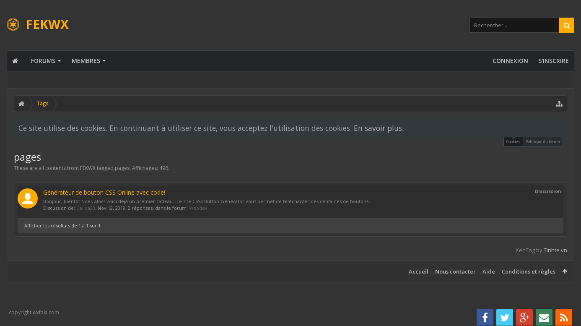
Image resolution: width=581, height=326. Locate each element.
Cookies (513, 140)
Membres (86, 61)
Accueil (418, 271)
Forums (43, 61)
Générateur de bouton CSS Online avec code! (104, 192)
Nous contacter (455, 271)
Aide (488, 271)
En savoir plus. (379, 128)
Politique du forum (543, 141)
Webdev (198, 208)
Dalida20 (85, 208)
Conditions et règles (528, 271)
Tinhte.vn (555, 250)
